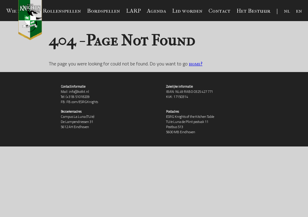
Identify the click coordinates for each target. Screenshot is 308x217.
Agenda (156, 10)
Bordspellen (103, 10)
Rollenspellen (62, 10)
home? (195, 64)
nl (287, 10)
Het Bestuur (253, 10)
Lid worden (187, 10)
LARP (133, 10)
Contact (219, 10)
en (299, 10)
